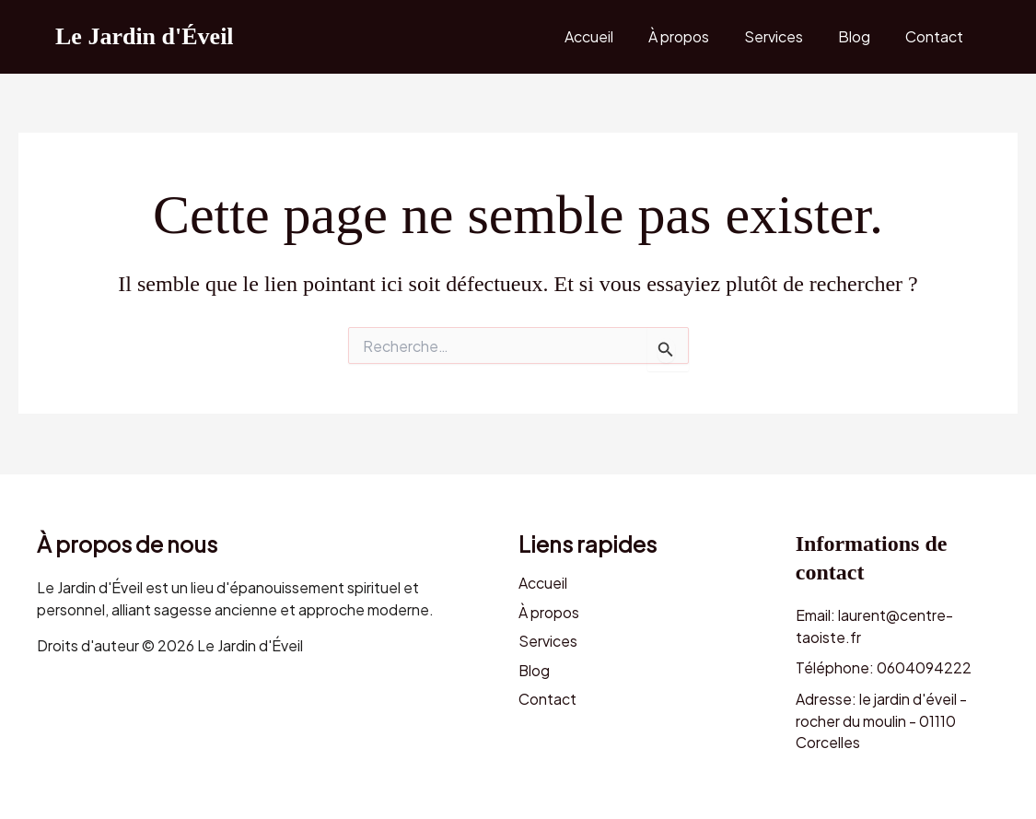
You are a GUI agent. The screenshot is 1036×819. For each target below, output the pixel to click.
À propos (698, 36)
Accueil (613, 36)
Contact (937, 36)
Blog (862, 36)
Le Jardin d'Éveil (144, 36)
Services (787, 36)
